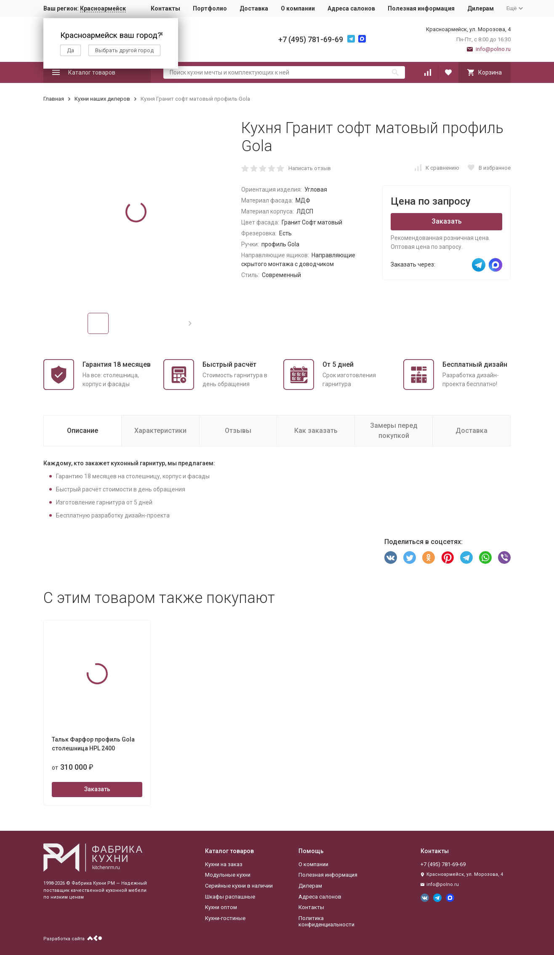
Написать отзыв (309, 168)
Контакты (165, 8)
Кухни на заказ (223, 864)
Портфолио (210, 8)
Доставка (254, 8)
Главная (53, 99)
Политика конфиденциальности (326, 921)
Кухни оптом (221, 907)
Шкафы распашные (230, 897)
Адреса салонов (351, 8)
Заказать (446, 221)
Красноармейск (103, 8)
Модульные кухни (227, 875)
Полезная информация (421, 8)
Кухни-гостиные (225, 918)
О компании (298, 8)
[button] (190, 323)
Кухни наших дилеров (102, 99)
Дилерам (480, 8)
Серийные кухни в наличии (239, 886)
